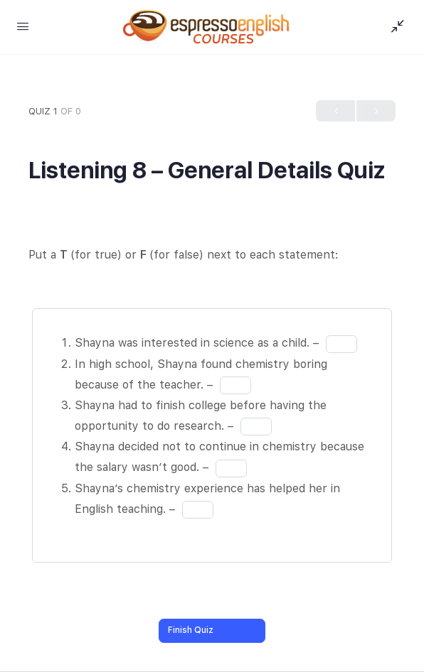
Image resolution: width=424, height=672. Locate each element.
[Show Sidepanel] (394, 27)
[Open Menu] (22, 26)
